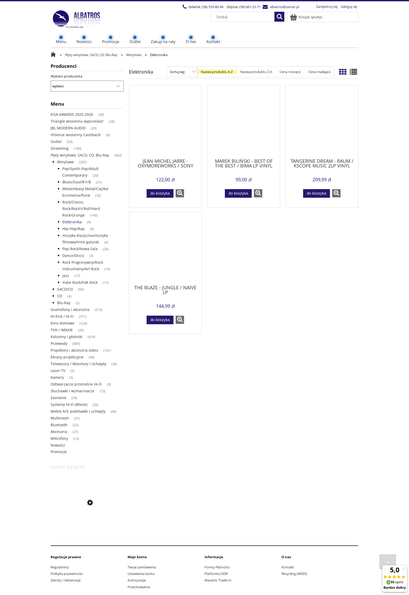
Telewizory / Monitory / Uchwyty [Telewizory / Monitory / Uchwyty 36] (78, 363)
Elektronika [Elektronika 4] (72, 221)
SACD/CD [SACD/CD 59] (65, 289)
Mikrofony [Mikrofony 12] (59, 438)
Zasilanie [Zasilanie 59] (58, 397)
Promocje (59, 451)
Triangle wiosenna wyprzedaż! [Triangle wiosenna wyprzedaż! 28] (77, 121)
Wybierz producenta (66, 76)
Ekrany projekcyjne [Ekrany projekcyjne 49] (67, 356)
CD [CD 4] (59, 295)
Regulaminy (60, 567)
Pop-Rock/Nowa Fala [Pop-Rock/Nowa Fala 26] (80, 248)
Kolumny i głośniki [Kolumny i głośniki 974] (66, 336)
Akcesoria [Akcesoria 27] (59, 431)
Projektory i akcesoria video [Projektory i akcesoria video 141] (74, 350)
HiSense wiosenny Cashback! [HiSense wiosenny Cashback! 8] (76, 134)
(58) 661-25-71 (250, 6)
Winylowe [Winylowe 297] (65, 161)
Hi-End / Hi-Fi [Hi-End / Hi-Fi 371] (62, 316)
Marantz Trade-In (217, 580)
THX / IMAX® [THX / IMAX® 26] (62, 329)
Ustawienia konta (141, 573)
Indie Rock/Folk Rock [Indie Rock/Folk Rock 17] (80, 282)
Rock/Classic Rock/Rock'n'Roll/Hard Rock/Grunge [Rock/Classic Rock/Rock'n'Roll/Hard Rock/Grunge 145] (81, 209)
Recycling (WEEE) (294, 573)
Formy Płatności (217, 567)
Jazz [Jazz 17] (65, 275)
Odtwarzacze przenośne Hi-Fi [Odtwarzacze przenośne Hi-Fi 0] (76, 384)
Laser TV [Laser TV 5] (58, 370)
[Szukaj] (279, 17)
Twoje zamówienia (142, 567)
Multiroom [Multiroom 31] (60, 418)
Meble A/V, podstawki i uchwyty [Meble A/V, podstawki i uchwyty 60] (78, 411)
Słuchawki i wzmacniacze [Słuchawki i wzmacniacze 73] (72, 390)
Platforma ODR (216, 573)
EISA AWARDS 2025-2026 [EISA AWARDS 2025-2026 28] (72, 114)
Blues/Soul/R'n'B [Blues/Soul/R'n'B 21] (76, 181)
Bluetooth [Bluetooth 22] (59, 424)
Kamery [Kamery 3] (57, 377)
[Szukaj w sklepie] (244, 17)
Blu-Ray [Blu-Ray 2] (63, 302)
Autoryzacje (137, 580)
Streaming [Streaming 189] (60, 148)
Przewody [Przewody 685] (59, 343)
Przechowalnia (139, 587)
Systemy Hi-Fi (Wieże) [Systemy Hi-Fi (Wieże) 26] (69, 404)
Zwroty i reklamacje (66, 580)
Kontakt (287, 567)
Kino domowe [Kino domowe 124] (62, 323)
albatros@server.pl (284, 6)
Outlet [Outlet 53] (56, 141)
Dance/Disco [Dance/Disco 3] (73, 255)
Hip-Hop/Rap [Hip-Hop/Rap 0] (73, 228)
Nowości (58, 445)
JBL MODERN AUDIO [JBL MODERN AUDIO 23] (68, 127)
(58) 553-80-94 (212, 6)
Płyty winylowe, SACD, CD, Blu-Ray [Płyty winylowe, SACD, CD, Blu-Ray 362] (80, 155)
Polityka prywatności (67, 573)
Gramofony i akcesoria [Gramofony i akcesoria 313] (70, 309)
